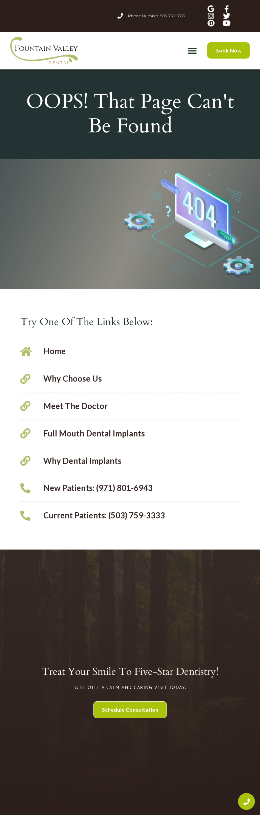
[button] (192, 50)
